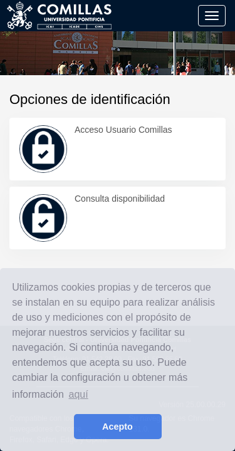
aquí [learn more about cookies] (78, 394)
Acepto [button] (117, 427)
